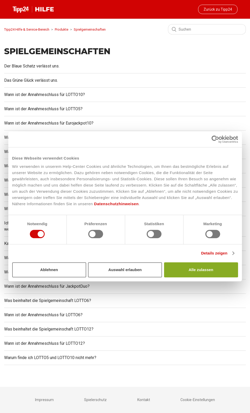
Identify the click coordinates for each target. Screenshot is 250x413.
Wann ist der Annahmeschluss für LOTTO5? (43, 108)
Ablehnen (49, 269)
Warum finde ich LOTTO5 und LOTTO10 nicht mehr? (50, 357)
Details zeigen (214, 253)
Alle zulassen (200, 269)
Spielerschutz (95, 400)
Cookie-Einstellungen (197, 400)
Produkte (61, 29)
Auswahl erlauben (124, 269)
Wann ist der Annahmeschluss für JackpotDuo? (47, 286)
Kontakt (143, 400)
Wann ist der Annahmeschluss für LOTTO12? (44, 343)
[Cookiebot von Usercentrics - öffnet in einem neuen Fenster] (215, 139)
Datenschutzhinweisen (116, 204)
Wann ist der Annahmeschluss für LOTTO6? (43, 314)
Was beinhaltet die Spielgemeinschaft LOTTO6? (47, 300)
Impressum (44, 400)
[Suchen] (207, 29)
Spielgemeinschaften (90, 29)
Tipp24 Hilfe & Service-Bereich (26, 29)
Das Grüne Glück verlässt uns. (31, 80)
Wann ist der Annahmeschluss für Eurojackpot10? (48, 123)
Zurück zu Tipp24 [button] (218, 9)
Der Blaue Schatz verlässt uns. (31, 66)
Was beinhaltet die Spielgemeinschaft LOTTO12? (48, 329)
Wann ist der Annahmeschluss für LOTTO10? (44, 94)
